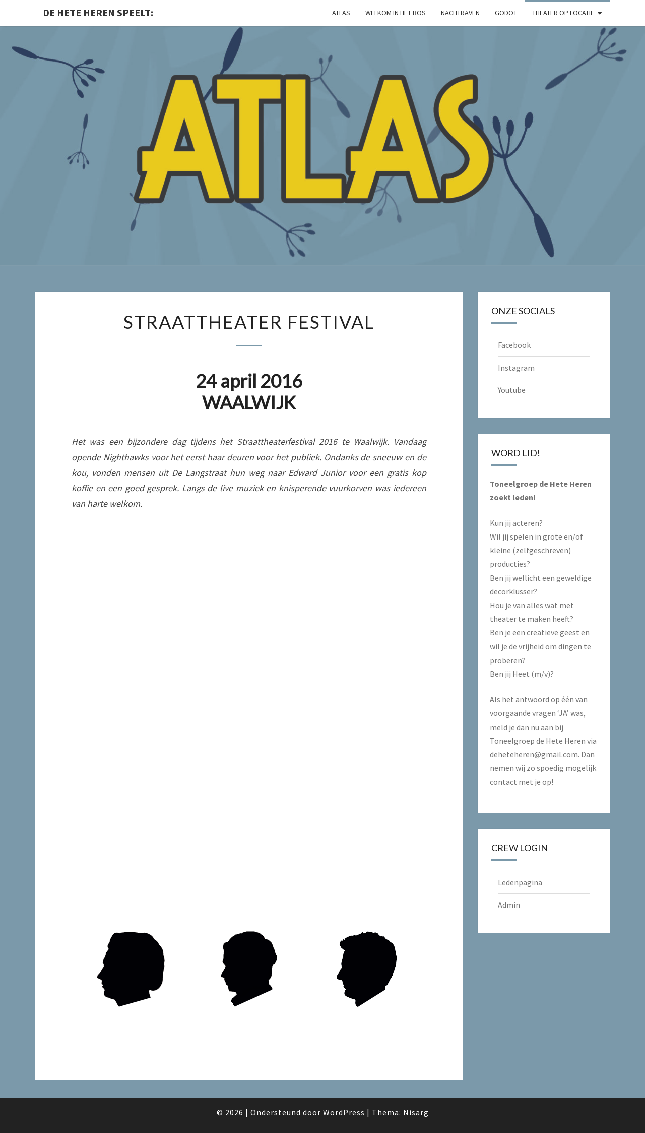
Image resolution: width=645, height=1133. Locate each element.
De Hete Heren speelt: (98, 12)
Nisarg (416, 1112)
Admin (509, 905)
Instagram (516, 368)
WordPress (344, 1112)
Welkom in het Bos (395, 12)
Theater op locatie (563, 12)
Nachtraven (460, 12)
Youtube (512, 390)
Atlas (341, 12)
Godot (506, 12)
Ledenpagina (520, 882)
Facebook (514, 345)
